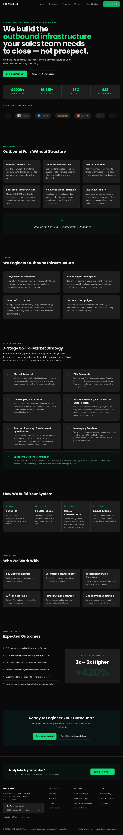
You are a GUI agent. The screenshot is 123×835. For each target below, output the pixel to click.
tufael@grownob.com (83, 803)
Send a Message (81, 799)
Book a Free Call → (102, 772)
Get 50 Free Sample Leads (45, 74)
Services (52, 4)
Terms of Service (107, 799)
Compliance (104, 803)
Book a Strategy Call (15, 74)
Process (66, 4)
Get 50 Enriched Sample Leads (75, 736)
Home (41, 4)
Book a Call (111, 4)
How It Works (54, 799)
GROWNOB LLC (10, 4)
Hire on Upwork (80, 808)
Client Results (54, 808)
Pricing (77, 4)
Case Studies (92, 4)
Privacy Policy (105, 794)
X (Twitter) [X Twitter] (16, 817)
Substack (25, 817)
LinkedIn (6, 817)
